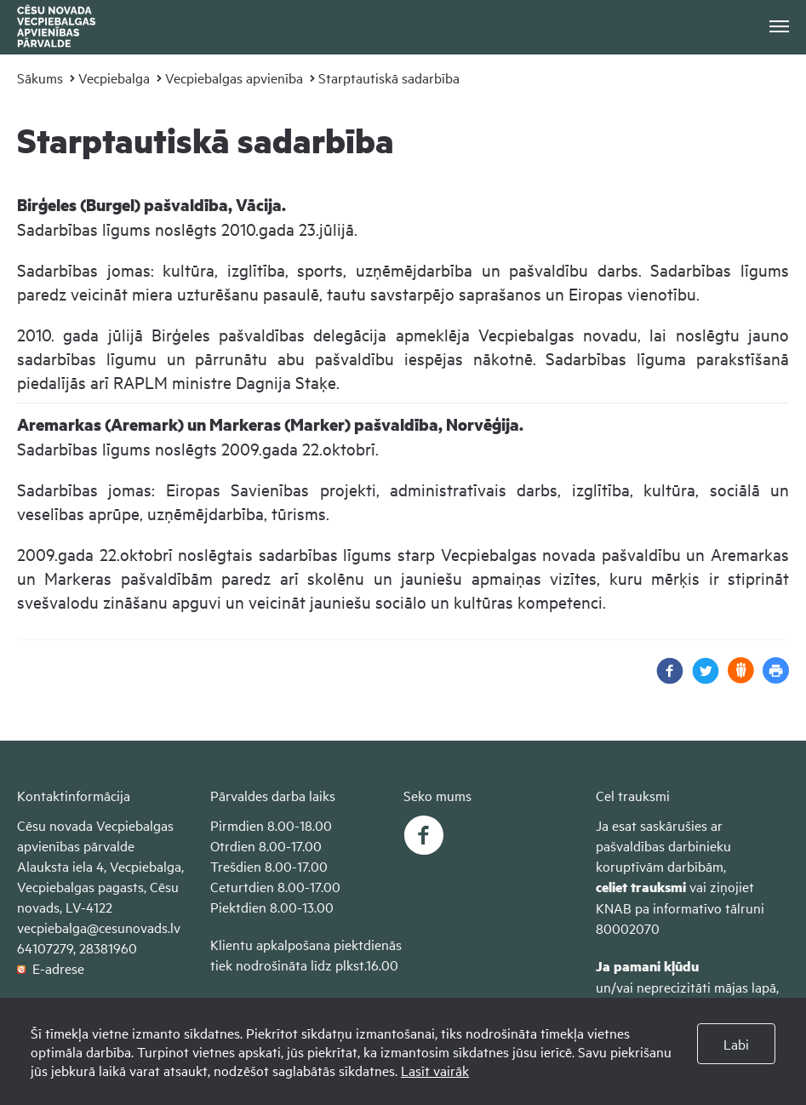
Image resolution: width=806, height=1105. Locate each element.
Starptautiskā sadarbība (389, 77)
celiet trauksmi (641, 886)
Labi (736, 1043)
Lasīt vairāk (435, 1070)
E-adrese (50, 968)
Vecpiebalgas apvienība (234, 77)
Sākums (40, 77)
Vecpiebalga (114, 77)
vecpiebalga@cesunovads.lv (98, 927)
